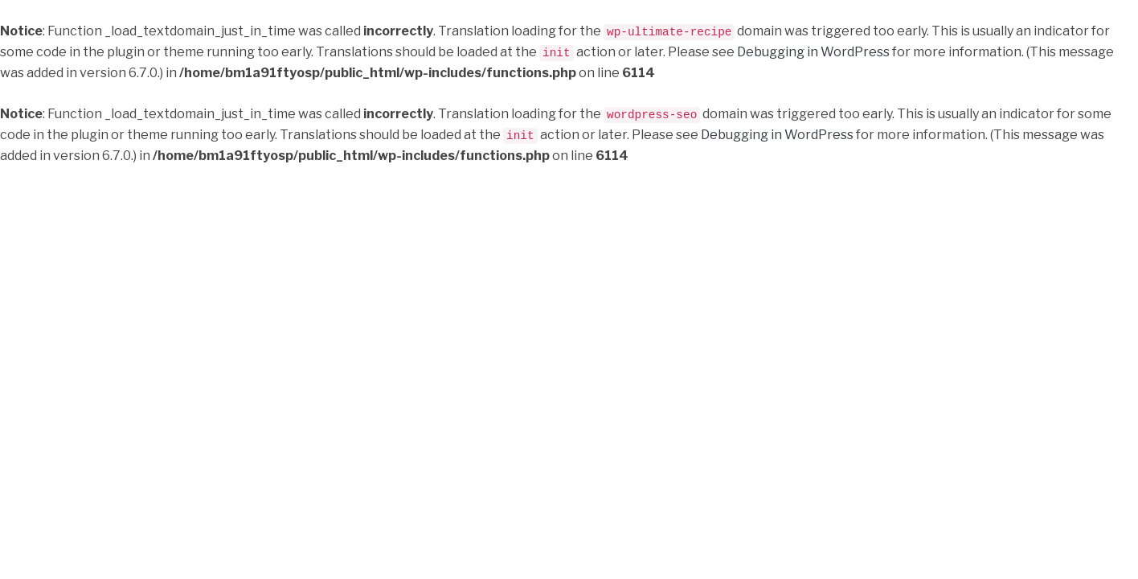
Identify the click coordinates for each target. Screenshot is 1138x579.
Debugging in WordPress (813, 51)
